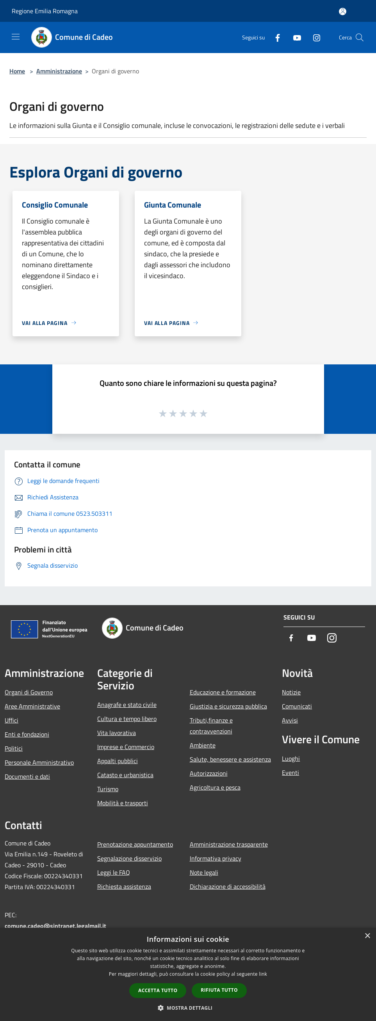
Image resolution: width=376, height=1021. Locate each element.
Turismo (107, 789)
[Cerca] (359, 37)
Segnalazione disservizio (129, 858)
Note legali (204, 872)
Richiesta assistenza (124, 886)
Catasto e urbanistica (125, 775)
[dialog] (188, 974)
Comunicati (297, 706)
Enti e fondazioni (27, 734)
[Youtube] (294, 37)
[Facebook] (274, 37)
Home (17, 71)
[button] (188, 1008)
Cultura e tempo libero (127, 718)
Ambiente (203, 745)
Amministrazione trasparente (229, 844)
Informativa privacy (215, 858)
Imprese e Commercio (125, 746)
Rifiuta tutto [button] (219, 990)
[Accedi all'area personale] (342, 11)
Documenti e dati (27, 776)
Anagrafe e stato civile (127, 704)
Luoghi (291, 758)
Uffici (11, 720)
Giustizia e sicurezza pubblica (228, 706)
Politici (14, 748)
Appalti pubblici (117, 760)
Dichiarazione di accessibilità (228, 886)
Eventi (290, 772)
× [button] (367, 936)
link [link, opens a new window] (263, 974)
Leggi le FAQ (113, 872)
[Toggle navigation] (15, 36)
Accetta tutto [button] (157, 990)
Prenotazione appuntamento (135, 844)
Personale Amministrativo (39, 762)
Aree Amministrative (32, 706)
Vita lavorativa (116, 732)
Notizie (291, 692)
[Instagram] (313, 37)
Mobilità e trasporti (122, 803)
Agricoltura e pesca (215, 787)
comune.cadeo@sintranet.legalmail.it (55, 925)
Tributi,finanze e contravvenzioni (211, 726)
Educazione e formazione (223, 692)
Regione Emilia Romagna (45, 11)
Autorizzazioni (209, 773)
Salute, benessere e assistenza (230, 759)
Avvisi (290, 720)
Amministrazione (59, 71)
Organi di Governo (29, 692)
